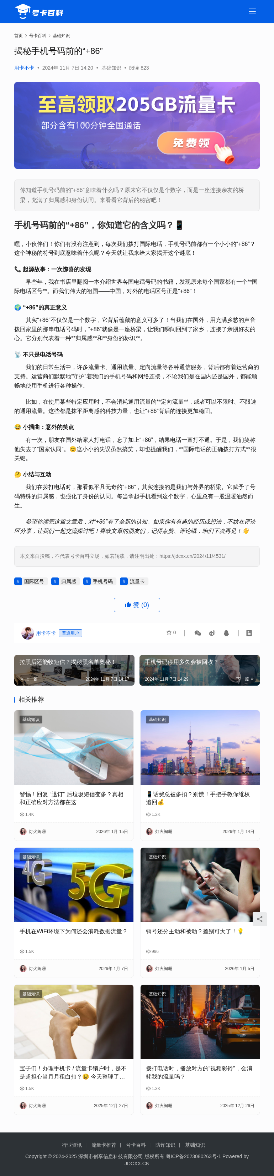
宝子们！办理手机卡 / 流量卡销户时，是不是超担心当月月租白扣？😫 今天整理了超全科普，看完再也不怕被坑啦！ (73, 1073)
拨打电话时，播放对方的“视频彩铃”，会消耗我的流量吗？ (199, 1072)
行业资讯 (72, 1145)
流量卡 (137, 581)
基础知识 (111, 68)
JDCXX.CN (137, 1163)
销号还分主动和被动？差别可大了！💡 (195, 931)
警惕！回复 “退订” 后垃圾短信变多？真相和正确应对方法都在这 (71, 798)
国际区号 (34, 581)
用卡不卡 (24, 68)
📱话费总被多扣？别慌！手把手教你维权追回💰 (198, 798)
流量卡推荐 (103, 1145)
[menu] (252, 11)
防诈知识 (165, 1145)
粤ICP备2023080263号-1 (193, 1156)
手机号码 (103, 581)
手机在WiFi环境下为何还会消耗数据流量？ (74, 931)
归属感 (68, 581)
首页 (18, 35)
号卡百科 (136, 1145)
